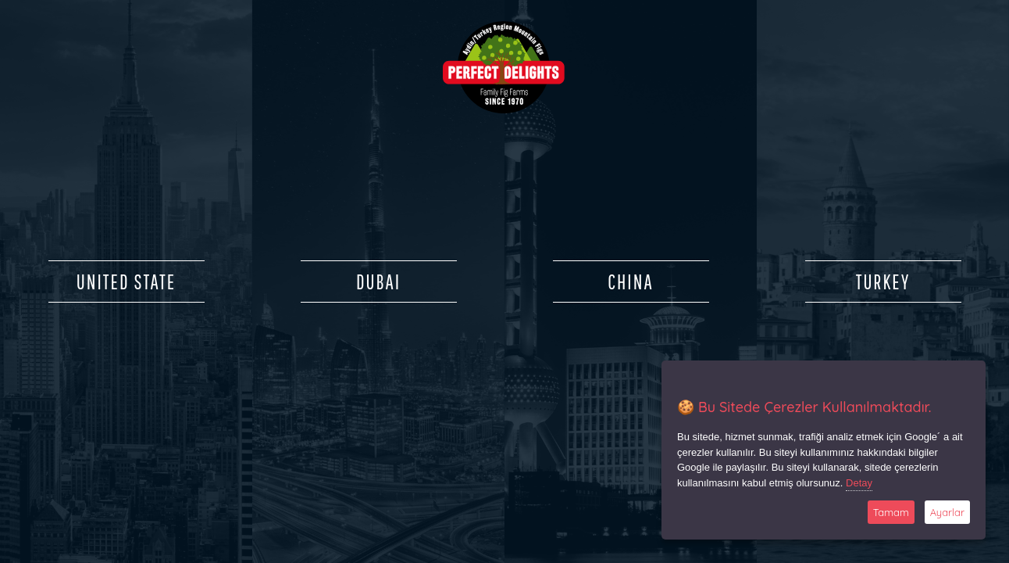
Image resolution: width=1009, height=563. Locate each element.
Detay (859, 483)
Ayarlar (947, 512)
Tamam (891, 512)
